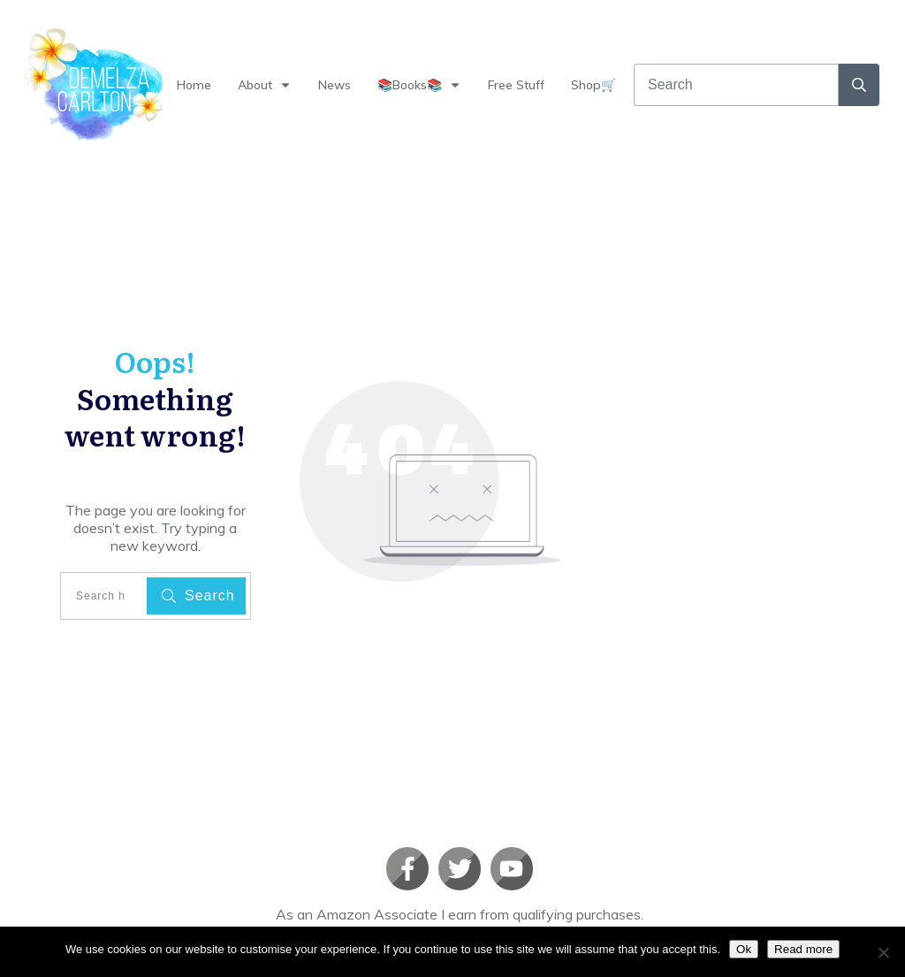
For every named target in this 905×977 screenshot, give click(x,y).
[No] (883, 952)
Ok (743, 949)
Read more (803, 949)
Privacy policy (527, 925)
